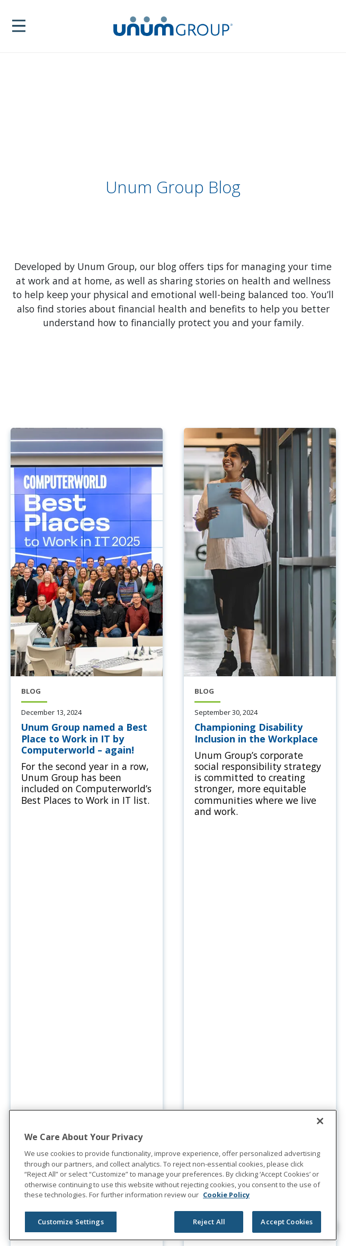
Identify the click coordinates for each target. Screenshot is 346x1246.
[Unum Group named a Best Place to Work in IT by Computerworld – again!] (86, 739)
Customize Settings (70, 1221)
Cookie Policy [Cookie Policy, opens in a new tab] (226, 1194)
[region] (172, 1175)
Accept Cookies (287, 1221)
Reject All (209, 1221)
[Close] (320, 1121)
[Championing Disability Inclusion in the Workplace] (259, 733)
